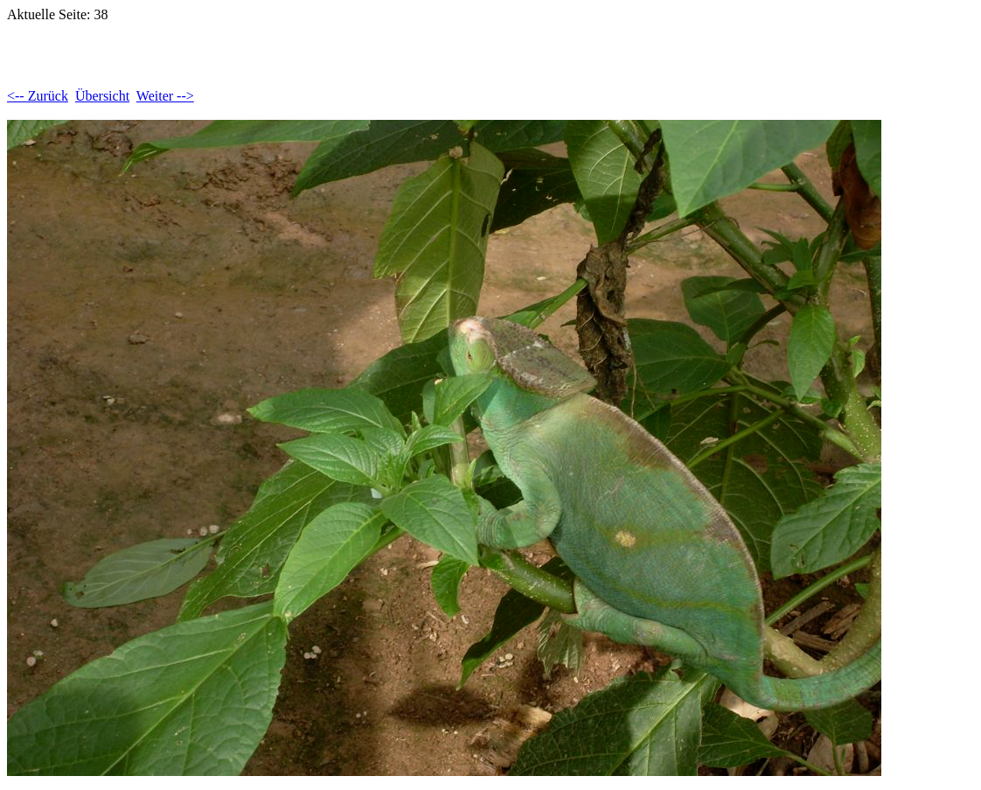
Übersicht (102, 95)
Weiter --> (165, 95)
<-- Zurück (37, 95)
